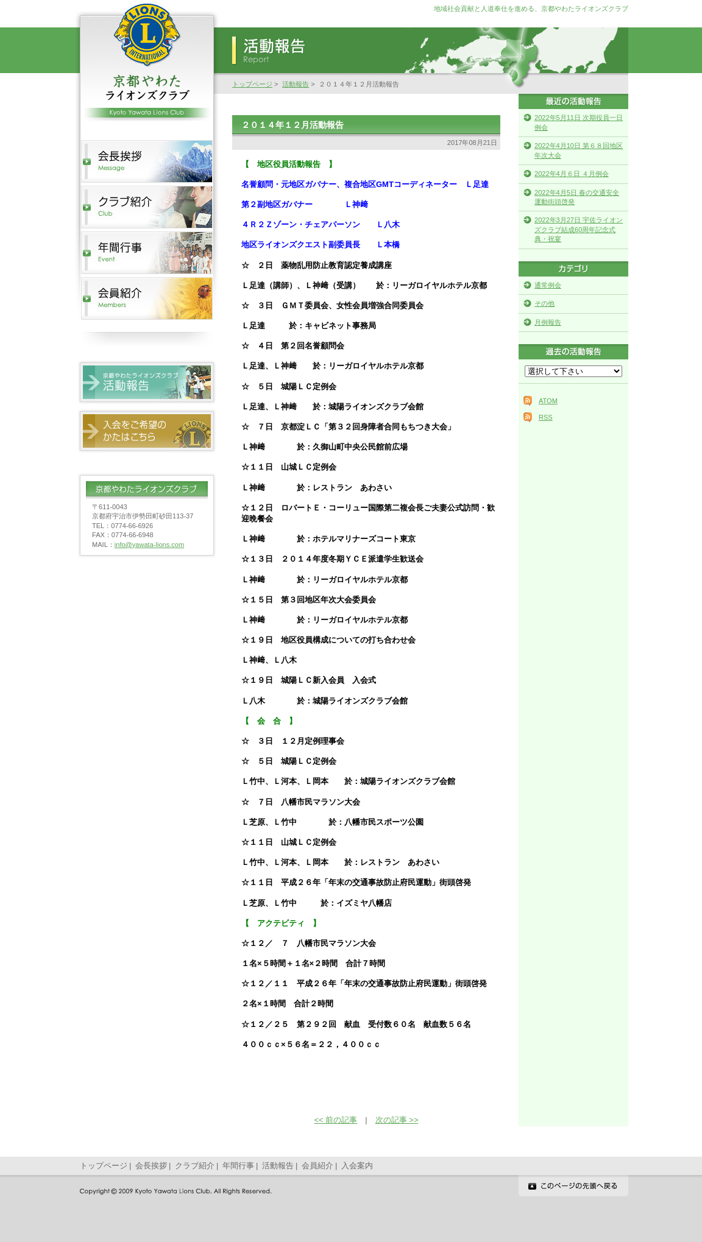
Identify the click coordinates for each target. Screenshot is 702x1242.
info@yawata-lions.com (149, 544)
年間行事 (238, 1165)
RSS (546, 417)
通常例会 (547, 285)
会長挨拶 (151, 1165)
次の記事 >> (397, 1119)
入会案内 (357, 1165)
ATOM (548, 400)
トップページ (252, 84)
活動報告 (295, 84)
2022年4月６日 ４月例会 (571, 173)
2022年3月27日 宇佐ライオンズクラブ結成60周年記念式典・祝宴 (578, 229)
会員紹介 (317, 1165)
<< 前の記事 (336, 1119)
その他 (544, 303)
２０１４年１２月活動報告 (292, 125)
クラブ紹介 (194, 1165)
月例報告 (547, 322)
